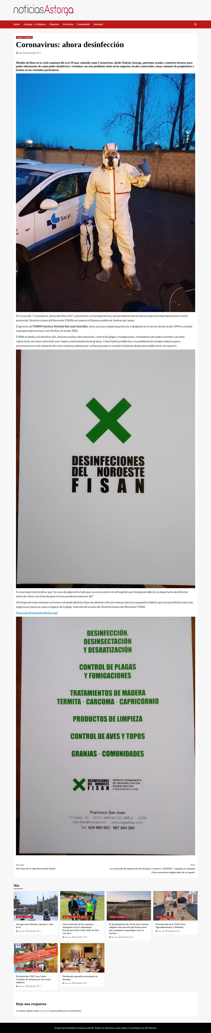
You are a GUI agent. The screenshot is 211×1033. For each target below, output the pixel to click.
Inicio (17, 24)
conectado (45, 1010)
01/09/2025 (79, 937)
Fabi (20, 53)
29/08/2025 (125, 937)
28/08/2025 (172, 931)
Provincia (68, 24)
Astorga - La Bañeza (24, 37)
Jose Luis (21, 931)
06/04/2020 (31, 53)
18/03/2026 (32, 931)
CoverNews (135, 1027)
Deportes (54, 24)
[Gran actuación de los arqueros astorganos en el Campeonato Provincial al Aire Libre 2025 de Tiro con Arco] (82, 906)
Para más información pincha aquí (37, 613)
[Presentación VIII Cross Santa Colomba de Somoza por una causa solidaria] (36, 958)
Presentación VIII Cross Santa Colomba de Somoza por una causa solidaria (33, 979)
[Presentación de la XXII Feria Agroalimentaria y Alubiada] (175, 906)
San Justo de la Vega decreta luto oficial (61, 866)
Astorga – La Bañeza (35, 24)
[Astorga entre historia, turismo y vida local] (36, 906)
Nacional (98, 24)
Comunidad (83, 24)
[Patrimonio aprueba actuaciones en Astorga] (82, 958)
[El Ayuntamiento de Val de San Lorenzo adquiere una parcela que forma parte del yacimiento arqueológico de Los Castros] (129, 906)
